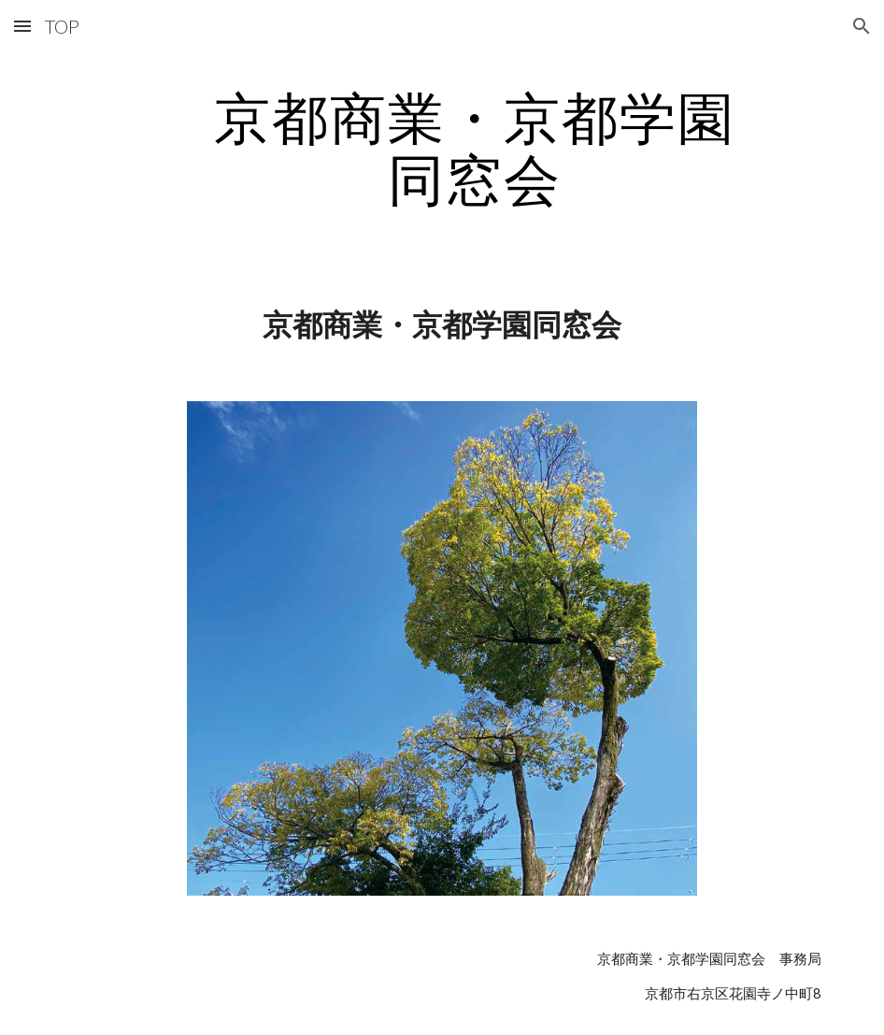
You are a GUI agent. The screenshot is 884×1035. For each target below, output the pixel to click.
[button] (22, 25)
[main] (475, 148)
